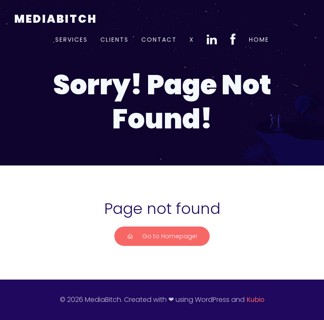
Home (259, 39)
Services (71, 39)
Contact (159, 39)
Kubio (255, 299)
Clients (114, 39)
